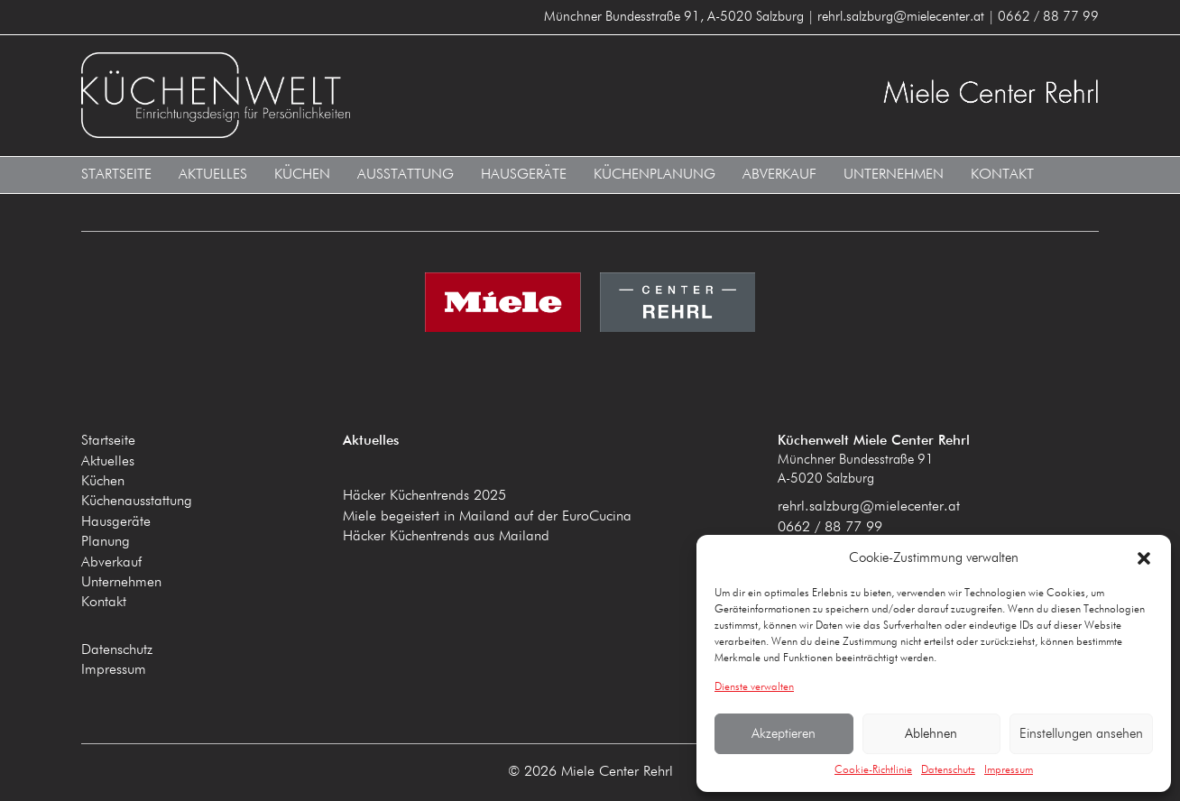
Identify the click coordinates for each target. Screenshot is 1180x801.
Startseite (116, 175)
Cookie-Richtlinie (873, 770)
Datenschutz (948, 770)
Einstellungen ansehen (1081, 734)
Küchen (302, 175)
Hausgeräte (524, 175)
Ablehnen (931, 734)
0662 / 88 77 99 (830, 527)
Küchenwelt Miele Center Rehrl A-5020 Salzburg (328, 95)
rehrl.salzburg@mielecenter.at (869, 507)
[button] (1144, 558)
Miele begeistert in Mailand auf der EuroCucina (487, 517)
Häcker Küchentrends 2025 (424, 496)
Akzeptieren (783, 734)
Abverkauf (779, 175)
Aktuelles (213, 175)
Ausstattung (405, 175)
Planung (105, 542)
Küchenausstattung (136, 501)
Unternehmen (894, 175)
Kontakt (1002, 175)
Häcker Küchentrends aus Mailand (446, 536)
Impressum (1008, 770)
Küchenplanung (654, 175)
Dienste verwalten (754, 687)
